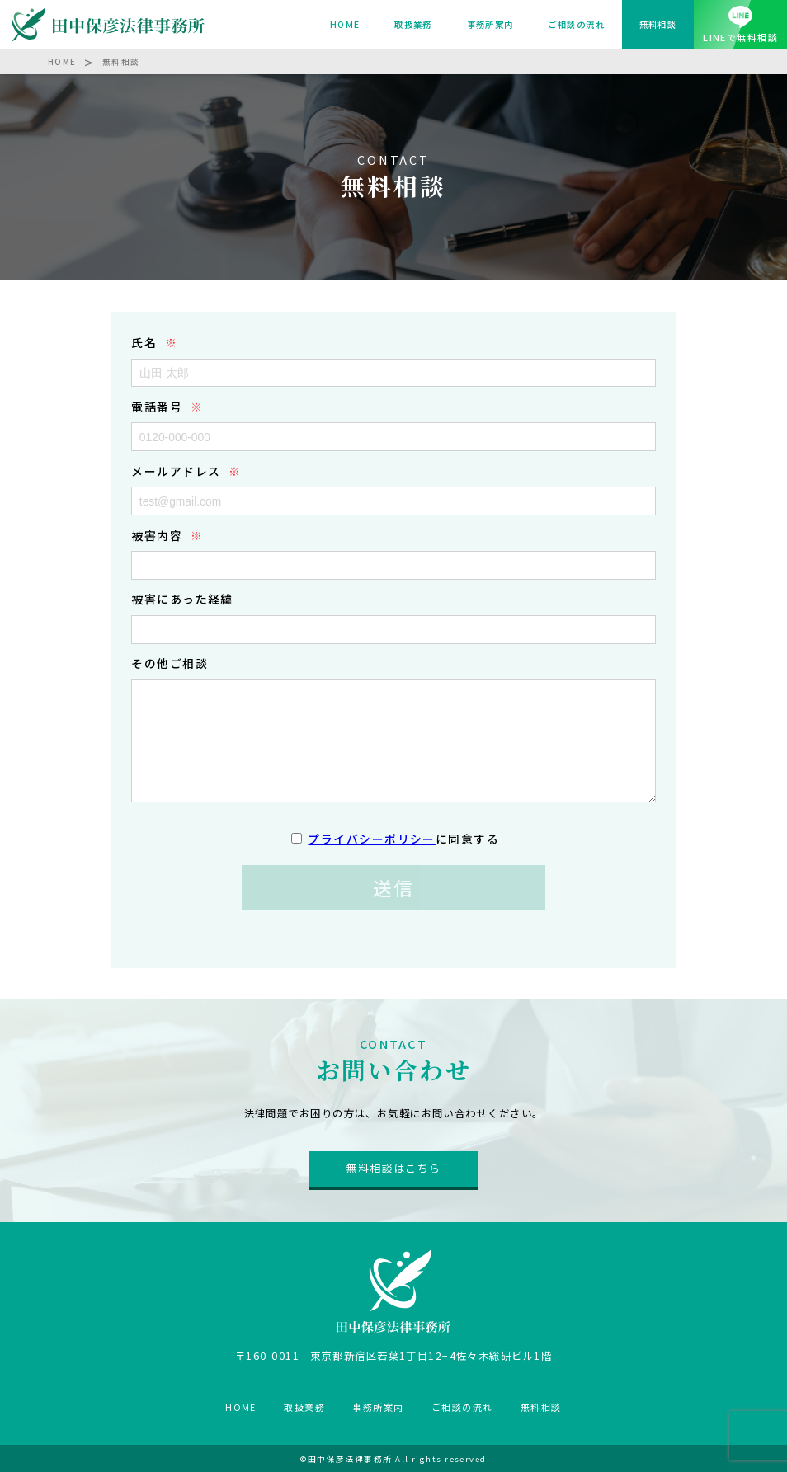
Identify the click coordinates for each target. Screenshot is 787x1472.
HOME (345, 24)
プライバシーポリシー (371, 838)
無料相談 (658, 24)
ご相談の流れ (576, 24)
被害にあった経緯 (182, 598)
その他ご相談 (169, 663)
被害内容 (156, 535)
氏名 (144, 342)
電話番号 (156, 406)
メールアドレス (175, 471)
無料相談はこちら (393, 1168)
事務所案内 (490, 24)
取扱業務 (413, 24)
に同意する (403, 838)
